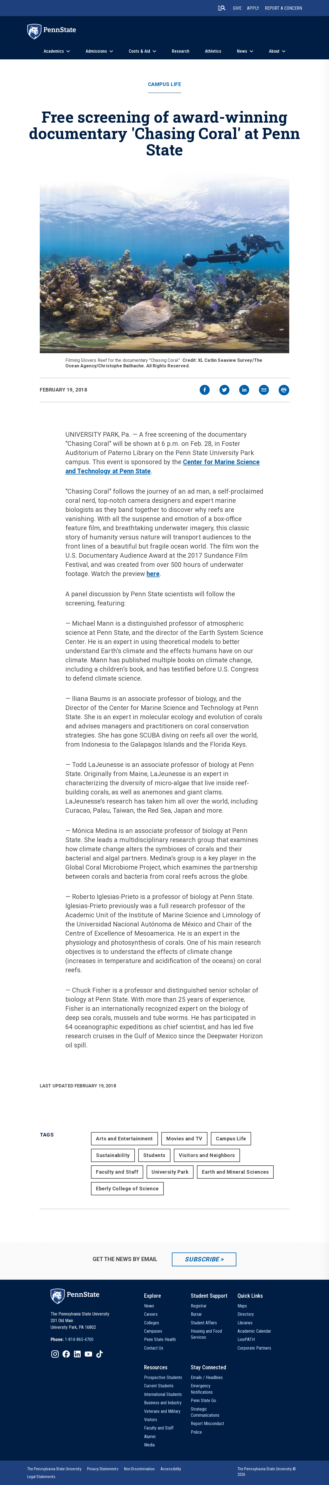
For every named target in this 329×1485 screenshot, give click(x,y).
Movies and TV (184, 1138)
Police (196, 1432)
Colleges (151, 1322)
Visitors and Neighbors (207, 1155)
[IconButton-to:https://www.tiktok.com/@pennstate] (99, 1354)
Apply (253, 8)
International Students (163, 1394)
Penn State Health (160, 1339)
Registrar (199, 1306)
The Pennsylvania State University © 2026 (267, 1472)
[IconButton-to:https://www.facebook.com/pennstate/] (66, 1354)
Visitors (150, 1419)
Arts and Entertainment (124, 1138)
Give (237, 8)
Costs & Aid (139, 51)
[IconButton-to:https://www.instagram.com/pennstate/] (55, 1354)
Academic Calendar (254, 1331)
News (242, 51)
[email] (264, 390)
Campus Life (164, 84)
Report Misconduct (207, 1423)
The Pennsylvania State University (54, 1469)
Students (154, 1155)
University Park (170, 1172)
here (153, 574)
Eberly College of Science (127, 1188)
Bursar (196, 1314)
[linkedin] (244, 390)
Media (149, 1445)
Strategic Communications (205, 1412)
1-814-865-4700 (79, 1339)
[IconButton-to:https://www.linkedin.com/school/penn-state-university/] (77, 1354)
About (274, 51)
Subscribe (202, 1259)
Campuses (153, 1331)
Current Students (159, 1385)
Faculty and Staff (117, 1172)
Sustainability (113, 1155)
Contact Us (153, 1348)
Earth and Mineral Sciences (235, 1172)
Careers (151, 1314)
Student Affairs (204, 1322)
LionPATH (246, 1339)
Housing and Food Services (206, 1334)
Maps (242, 1306)
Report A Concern (283, 8)
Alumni (149, 1436)
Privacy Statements (102, 1469)
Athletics (213, 51)
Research (180, 51)
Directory (246, 1314)
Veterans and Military (162, 1411)
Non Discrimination (139, 1469)
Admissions (96, 51)
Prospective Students (163, 1377)
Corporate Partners (254, 1348)
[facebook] (205, 390)
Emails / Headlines (207, 1377)
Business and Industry (163, 1402)
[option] (72, 1339)
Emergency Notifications (202, 1389)
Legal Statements (41, 1476)
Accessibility (170, 1469)
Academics (54, 51)
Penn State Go (203, 1400)
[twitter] (224, 390)
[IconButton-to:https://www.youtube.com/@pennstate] (88, 1354)
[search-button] (221, 8)
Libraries (245, 1322)
